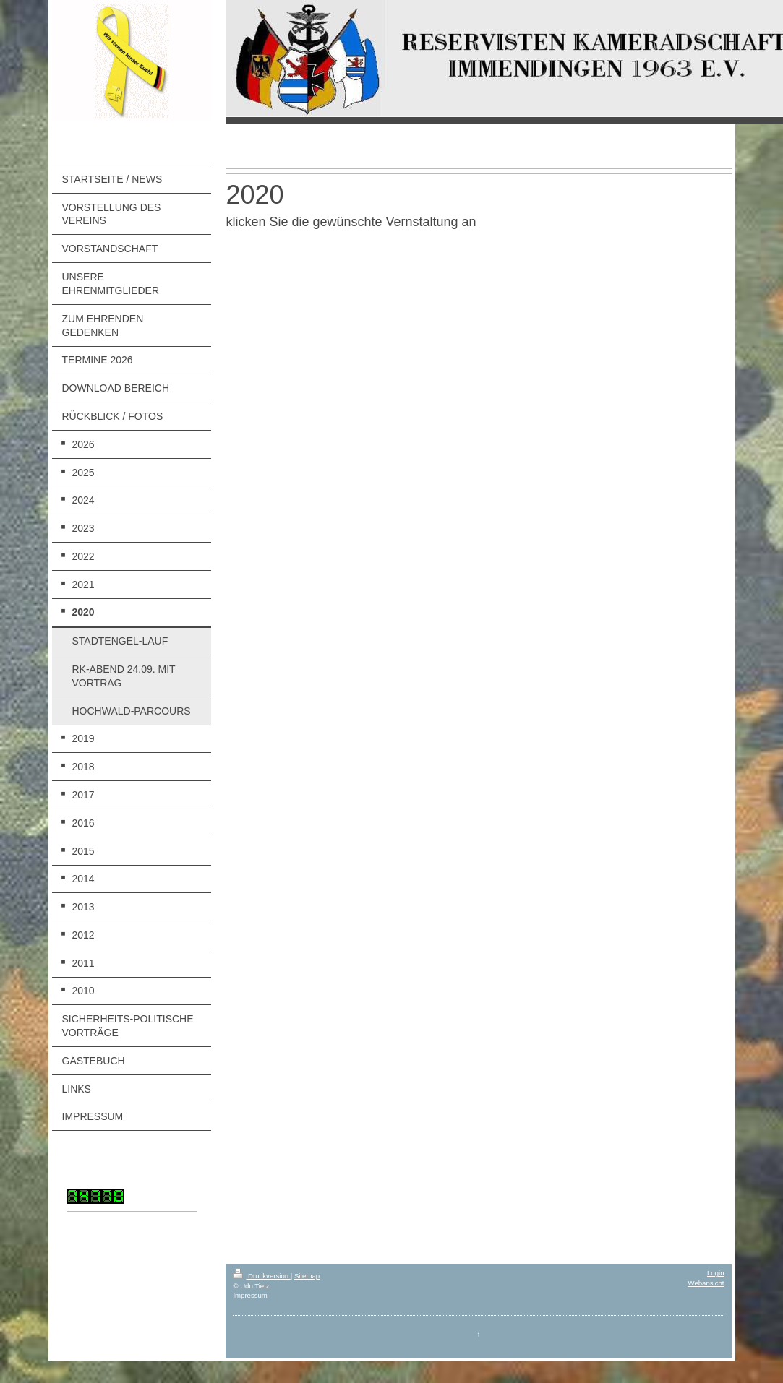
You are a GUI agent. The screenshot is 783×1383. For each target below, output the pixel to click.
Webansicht (706, 1283)
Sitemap (307, 1276)
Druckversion (261, 1276)
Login (715, 1273)
